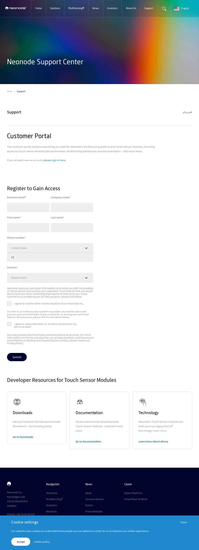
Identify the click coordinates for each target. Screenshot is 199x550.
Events (89, 505)
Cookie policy (42, 541)
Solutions (51, 493)
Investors (51, 505)
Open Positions (133, 493)
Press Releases (94, 511)
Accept (21, 541)
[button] (38, 8)
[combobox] (185, 9)
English (181, 9)
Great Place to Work (135, 499)
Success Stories (94, 499)
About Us (51, 511)
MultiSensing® (54, 499)
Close (183, 522)
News (88, 493)
